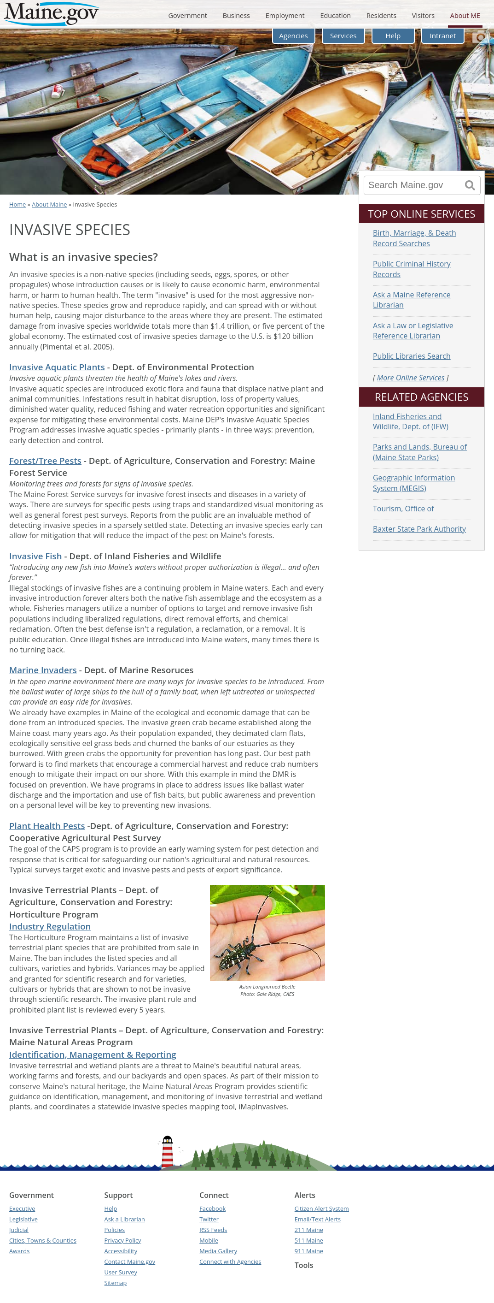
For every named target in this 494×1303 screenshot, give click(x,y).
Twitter (209, 1219)
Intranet (443, 35)
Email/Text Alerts (318, 1219)
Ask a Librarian (125, 1219)
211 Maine (309, 1230)
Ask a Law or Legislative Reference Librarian (413, 330)
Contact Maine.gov (130, 1261)
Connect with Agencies (230, 1261)
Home (17, 204)
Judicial (19, 1230)
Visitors (423, 15)
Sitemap (116, 1283)
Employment (285, 15)
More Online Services (411, 378)
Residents (381, 15)
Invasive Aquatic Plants (57, 367)
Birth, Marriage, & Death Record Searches (414, 238)
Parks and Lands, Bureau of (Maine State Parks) (420, 452)
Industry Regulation (50, 926)
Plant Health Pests (47, 825)
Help (393, 35)
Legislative (23, 1219)
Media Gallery (218, 1251)
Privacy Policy (123, 1240)
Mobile (208, 1240)
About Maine (49, 204)
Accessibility (121, 1251)
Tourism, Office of (403, 508)
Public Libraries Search (412, 356)
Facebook (212, 1208)
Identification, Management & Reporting (92, 1054)
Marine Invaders (43, 669)
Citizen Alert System (322, 1208)
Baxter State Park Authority (419, 529)
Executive (22, 1208)
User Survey (121, 1272)
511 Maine (309, 1240)
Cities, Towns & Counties (42, 1240)
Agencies (293, 35)
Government (187, 15)
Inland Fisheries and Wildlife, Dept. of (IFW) (410, 421)
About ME (465, 15)
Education (335, 15)
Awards (19, 1251)
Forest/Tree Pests (45, 460)
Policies (115, 1230)
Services (343, 35)
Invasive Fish (35, 556)
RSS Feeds (213, 1230)
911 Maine (309, 1251)
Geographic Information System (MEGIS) (414, 483)
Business (236, 15)
